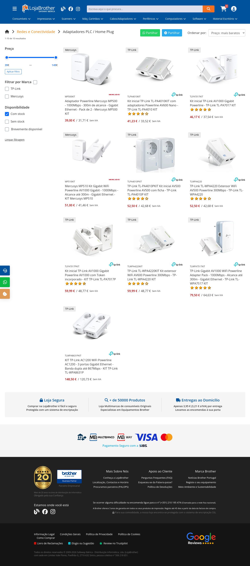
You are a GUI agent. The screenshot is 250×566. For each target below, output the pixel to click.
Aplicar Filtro (13, 71)
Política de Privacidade (99, 534)
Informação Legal (44, 534)
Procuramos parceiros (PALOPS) (111, 486)
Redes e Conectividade (36, 31)
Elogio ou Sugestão (81, 543)
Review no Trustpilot (113, 543)
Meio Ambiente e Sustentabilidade (197, 486)
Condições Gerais (70, 534)
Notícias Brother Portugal (202, 477)
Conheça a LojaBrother (116, 477)
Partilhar (150, 33)
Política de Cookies (129, 534)
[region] (31, 92)
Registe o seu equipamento (201, 482)
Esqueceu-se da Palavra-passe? (155, 482)
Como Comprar (46, 538)
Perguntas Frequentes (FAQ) (156, 477)
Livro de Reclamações (48, 543)
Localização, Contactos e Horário (111, 482)
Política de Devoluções (160, 486)
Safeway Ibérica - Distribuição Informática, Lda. (100, 552)
